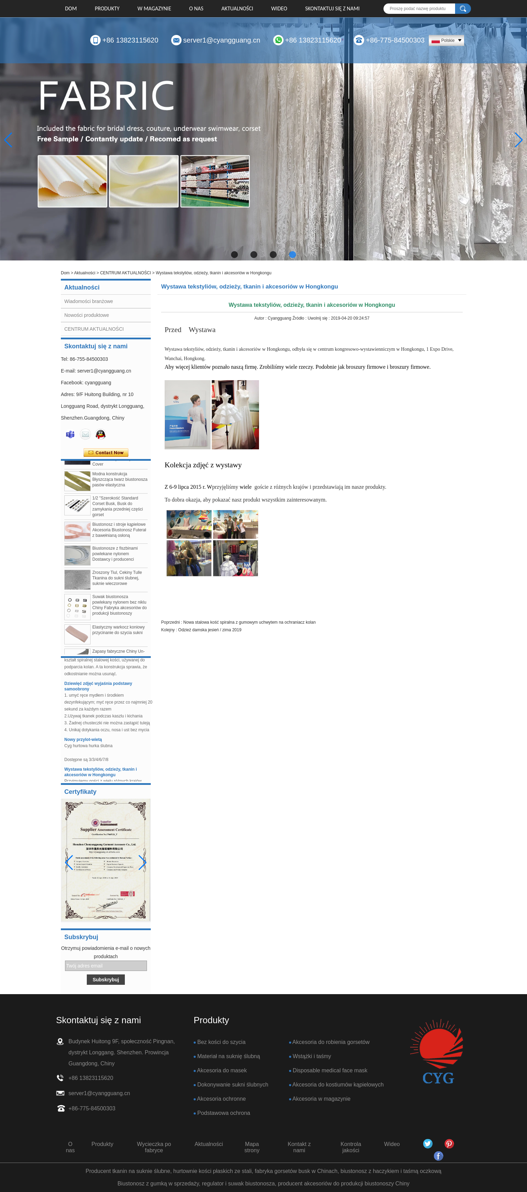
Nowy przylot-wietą (83, 742)
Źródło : (300, 318)
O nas (196, 8)
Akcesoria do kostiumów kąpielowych (338, 1085)
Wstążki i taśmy (312, 1056)
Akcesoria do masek (222, 1070)
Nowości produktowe (86, 315)
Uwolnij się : (319, 318)
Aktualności (237, 8)
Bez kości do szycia (221, 1042)
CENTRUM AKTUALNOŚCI (125, 273)
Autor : (261, 318)
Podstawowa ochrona (223, 1113)
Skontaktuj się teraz (106, 452)
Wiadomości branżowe (88, 301)
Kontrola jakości (351, 1147)
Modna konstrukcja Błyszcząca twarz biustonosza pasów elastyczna (119, 482)
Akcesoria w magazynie (322, 1099)
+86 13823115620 (130, 40)
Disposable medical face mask (330, 1070)
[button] (234, 254)
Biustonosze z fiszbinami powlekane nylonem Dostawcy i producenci (115, 557)
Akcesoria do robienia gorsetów (331, 1042)
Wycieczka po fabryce (154, 1147)
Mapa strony (252, 1147)
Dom (71, 8)
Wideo (279, 8)
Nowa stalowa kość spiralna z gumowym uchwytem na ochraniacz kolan (249, 622)
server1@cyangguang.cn (221, 40)
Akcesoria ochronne (221, 1099)
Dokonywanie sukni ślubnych (232, 1085)
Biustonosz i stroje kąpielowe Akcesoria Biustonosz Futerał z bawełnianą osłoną (119, 533)
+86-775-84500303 (395, 40)
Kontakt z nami (299, 1147)
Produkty (107, 8)
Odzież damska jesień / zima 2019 (209, 629)
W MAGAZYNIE (154, 8)
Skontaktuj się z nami (332, 8)
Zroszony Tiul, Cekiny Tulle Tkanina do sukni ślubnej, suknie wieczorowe (117, 581)
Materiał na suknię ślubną (228, 1056)
